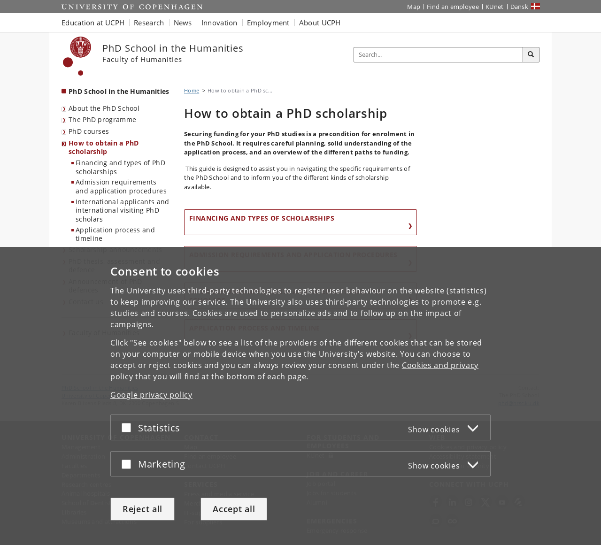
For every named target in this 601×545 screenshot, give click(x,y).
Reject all (142, 508)
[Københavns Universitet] (77, 56)
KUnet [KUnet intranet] (494, 6)
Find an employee (453, 6)
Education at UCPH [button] (93, 22)
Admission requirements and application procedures (121, 186)
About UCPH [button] (320, 22)
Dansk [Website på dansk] (519, 6)
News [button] (183, 22)
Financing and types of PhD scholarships (120, 167)
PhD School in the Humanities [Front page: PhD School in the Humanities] (119, 91)
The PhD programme (102, 119)
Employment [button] (268, 22)
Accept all (234, 508)
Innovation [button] (219, 22)
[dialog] (300, 396)
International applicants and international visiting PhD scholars (122, 210)
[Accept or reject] (129, 427)
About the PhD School (104, 108)
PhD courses (89, 131)
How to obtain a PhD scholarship (104, 147)
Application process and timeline (115, 234)
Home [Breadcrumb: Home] (191, 90)
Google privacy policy (151, 395)
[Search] (531, 55)
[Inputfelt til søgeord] (439, 54)
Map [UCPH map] (413, 6)
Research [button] (149, 22)
